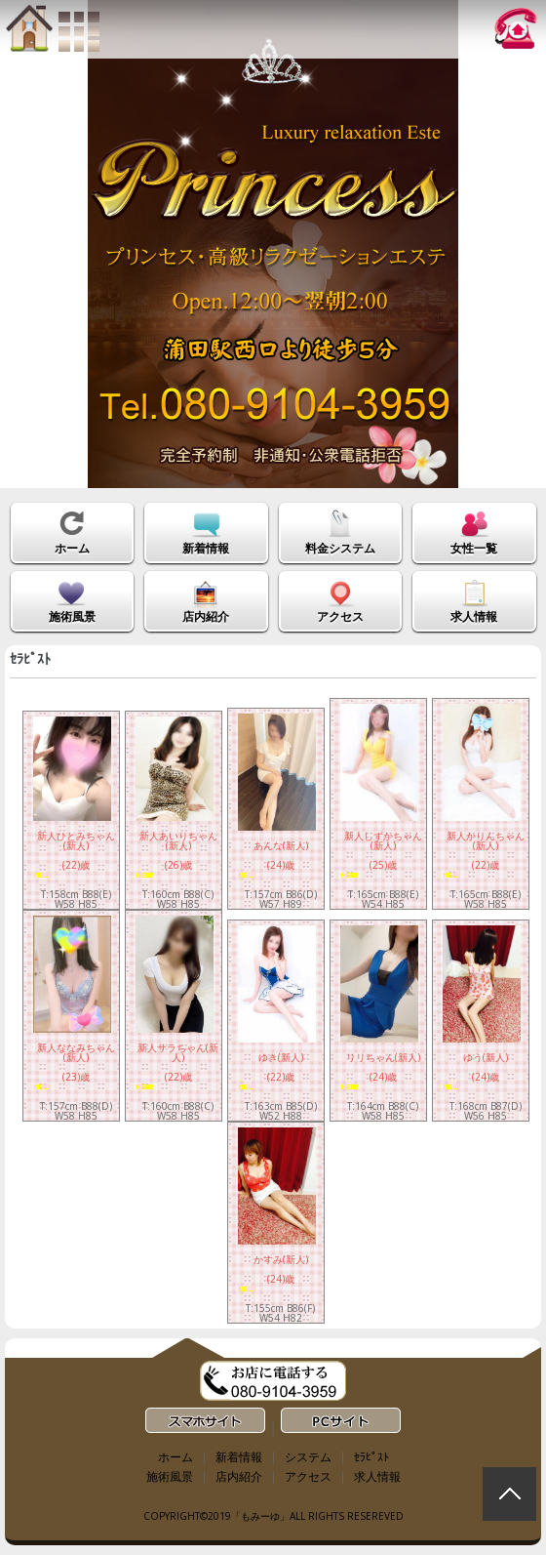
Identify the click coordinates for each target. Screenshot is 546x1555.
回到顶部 (509, 1494)
